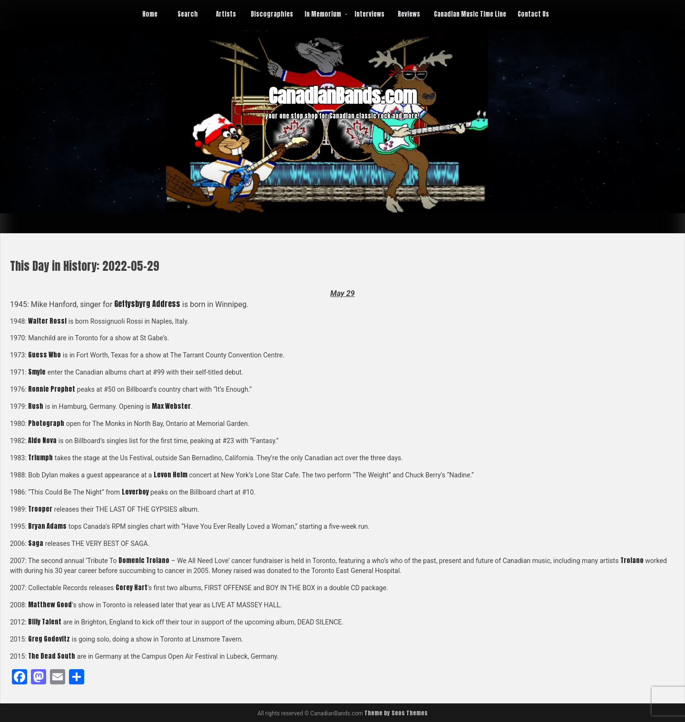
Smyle (37, 372)
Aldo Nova (42, 440)
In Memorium (322, 14)
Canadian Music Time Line (470, 14)
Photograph (46, 423)
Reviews (409, 14)
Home (149, 14)
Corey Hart (131, 588)
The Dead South (51, 656)
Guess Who (44, 355)
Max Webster (171, 406)
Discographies (272, 14)
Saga (35, 543)
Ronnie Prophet (51, 389)
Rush (35, 406)
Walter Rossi (47, 321)
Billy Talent (44, 622)
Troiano (632, 560)
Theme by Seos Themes (396, 713)
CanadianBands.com (343, 96)
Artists (226, 14)
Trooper (40, 509)
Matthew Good (50, 605)
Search (187, 14)
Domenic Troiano (143, 560)
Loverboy (135, 492)
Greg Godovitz (49, 639)
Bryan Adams (47, 526)
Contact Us (533, 14)
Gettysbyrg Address (147, 303)
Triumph (40, 458)
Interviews (369, 14)
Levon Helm (170, 475)
